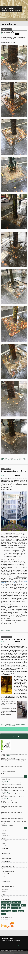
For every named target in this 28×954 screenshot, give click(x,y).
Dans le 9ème (5, 845)
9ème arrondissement (6, 902)
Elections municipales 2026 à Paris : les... (12, 783)
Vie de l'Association (6, 896)
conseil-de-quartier (17, 902)
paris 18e (23, 905)
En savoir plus (16, 952)
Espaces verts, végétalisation (8, 866)
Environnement (5, 863)
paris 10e (13, 905)
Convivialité (4, 840)
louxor (16, 908)
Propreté (4, 884)
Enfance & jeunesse (6, 861)
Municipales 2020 (5, 873)
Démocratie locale (6, 853)
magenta (8, 460)
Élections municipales (6, 858)
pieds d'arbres (3, 460)
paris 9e (18, 629)
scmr (12, 908)
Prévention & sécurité (6, 879)
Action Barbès (8, 8)
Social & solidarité (5, 889)
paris (15, 629)
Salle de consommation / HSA (8, 886)
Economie (4, 856)
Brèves (16, 458)
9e (12, 911)
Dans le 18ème (5, 851)
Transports (4, 891)
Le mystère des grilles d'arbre (13, 41)
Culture (3, 843)
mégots (2, 630)
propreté (3, 914)
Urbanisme (4, 894)
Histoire (3, 868)
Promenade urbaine (6, 881)
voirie (8, 905)
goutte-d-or (20, 911)
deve (25, 724)
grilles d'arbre (18, 460)
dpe (23, 724)
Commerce (4, 838)
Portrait (3, 876)
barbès (18, 905)
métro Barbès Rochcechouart (8, 871)
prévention (3, 911)
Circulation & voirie (6, 835)
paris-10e (3, 908)
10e (16, 911)
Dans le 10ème (5, 848)
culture (9, 911)
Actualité (4, 833)
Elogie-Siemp (8, 536)
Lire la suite (8, 755)
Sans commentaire (8, 32)
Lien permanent (4, 458)
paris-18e (3, 905)
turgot (6, 725)
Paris (8, 908)
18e (20, 908)
